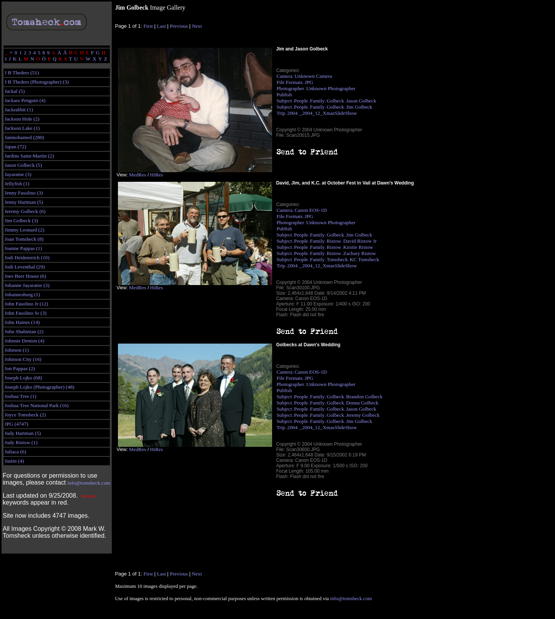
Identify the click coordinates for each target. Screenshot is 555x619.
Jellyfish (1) (17, 183)
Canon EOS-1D (310, 210)
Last (161, 26)
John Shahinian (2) (24, 331)
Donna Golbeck (362, 403)
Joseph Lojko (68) (23, 378)
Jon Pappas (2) (20, 368)
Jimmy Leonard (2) (24, 230)
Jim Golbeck (359, 107)
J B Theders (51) (22, 72)
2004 (292, 113)
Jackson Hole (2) (22, 119)
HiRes (156, 175)
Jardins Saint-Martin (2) (29, 156)
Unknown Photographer (331, 88)
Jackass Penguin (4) (25, 100)
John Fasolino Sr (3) (25, 313)
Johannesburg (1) (22, 294)
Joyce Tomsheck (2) (25, 415)
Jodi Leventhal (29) (25, 267)
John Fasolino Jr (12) (26, 304)
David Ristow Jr (360, 241)
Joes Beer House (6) (25, 276)
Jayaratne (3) (18, 174)
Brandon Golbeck (364, 396)
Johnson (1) (17, 350)
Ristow (333, 241)
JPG (309, 82)
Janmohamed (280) (24, 137)
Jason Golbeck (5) (23, 165)
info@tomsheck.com (88, 483)
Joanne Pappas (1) (23, 248)
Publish (284, 94)
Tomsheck (337, 259)
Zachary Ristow (359, 253)
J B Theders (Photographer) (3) (37, 82)
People (301, 101)
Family (317, 101)
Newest (89, 496)
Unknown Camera (313, 76)
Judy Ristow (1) (21, 442)
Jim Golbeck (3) (21, 220)
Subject (284, 101)
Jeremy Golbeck (363, 415)
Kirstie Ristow (358, 247)
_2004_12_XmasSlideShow (328, 113)
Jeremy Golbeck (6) (25, 211)
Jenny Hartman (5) (24, 202)
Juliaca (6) (15, 452)
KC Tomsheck (364, 259)
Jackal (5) (15, 91)
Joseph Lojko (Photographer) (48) (39, 387)
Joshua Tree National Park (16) (37, 405)
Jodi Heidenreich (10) (27, 257)
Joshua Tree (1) (20, 396)
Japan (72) (15, 146)
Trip (280, 113)
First (148, 26)
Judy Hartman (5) (23, 433)
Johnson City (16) (23, 359)
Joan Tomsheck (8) (24, 239)
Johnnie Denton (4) (24, 341)
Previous (179, 26)
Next (197, 26)
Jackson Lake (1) (22, 128)
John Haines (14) (22, 322)
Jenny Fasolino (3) (24, 193)
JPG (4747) (16, 424)
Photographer (290, 88)
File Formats (289, 82)
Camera (284, 76)
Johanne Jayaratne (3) (27, 285)
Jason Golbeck (361, 101)
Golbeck (335, 101)
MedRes (137, 175)
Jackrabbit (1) (19, 109)
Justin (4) (14, 461)
